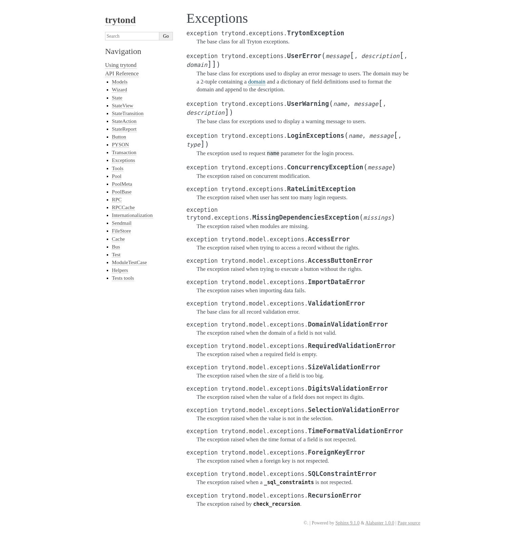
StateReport (124, 129)
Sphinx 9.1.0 (347, 522)
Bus (116, 246)
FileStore (121, 231)
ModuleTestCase (129, 262)
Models (119, 82)
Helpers (120, 270)
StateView (122, 105)
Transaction (124, 152)
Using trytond (121, 65)
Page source (409, 522)
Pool (116, 176)
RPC (117, 199)
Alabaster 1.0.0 (379, 522)
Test (116, 254)
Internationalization (132, 215)
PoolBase (122, 192)
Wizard (119, 89)
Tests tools (123, 278)
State (117, 97)
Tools (117, 168)
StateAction (124, 121)
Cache (118, 239)
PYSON (120, 144)
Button (119, 137)
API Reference (122, 73)
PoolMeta (122, 184)
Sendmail (122, 223)
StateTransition (128, 113)
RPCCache (123, 207)
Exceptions (123, 160)
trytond (120, 20)
